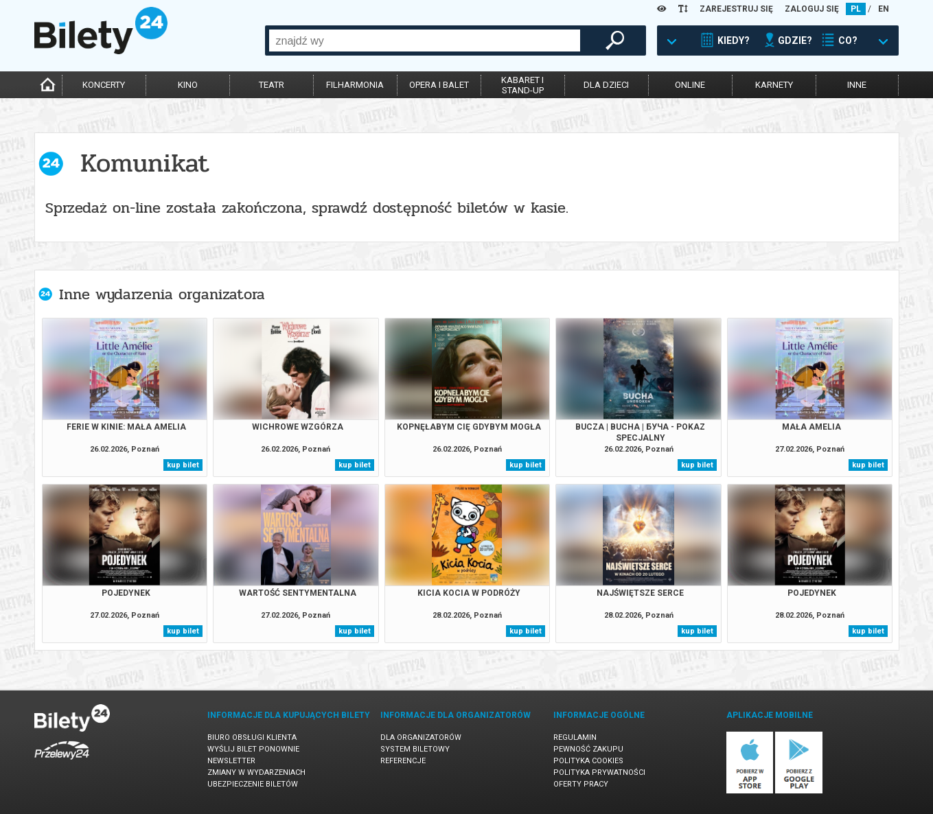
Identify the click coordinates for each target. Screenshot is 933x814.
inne (856, 85)
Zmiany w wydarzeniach (256, 772)
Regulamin (575, 737)
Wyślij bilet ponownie (253, 749)
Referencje (403, 760)
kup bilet (183, 465)
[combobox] (424, 40)
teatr (271, 85)
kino (188, 85)
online (690, 85)
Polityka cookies (588, 760)
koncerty (103, 85)
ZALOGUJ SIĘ (812, 9)
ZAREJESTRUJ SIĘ (736, 9)
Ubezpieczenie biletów (252, 784)
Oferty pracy (580, 784)
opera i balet (439, 85)
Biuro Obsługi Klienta (252, 737)
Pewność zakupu (588, 749)
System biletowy (415, 749)
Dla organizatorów (420, 737)
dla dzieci (606, 85)
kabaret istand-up (522, 85)
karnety (774, 85)
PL (856, 9)
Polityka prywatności (599, 772)
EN (883, 9)
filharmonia (355, 85)
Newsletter (231, 760)
